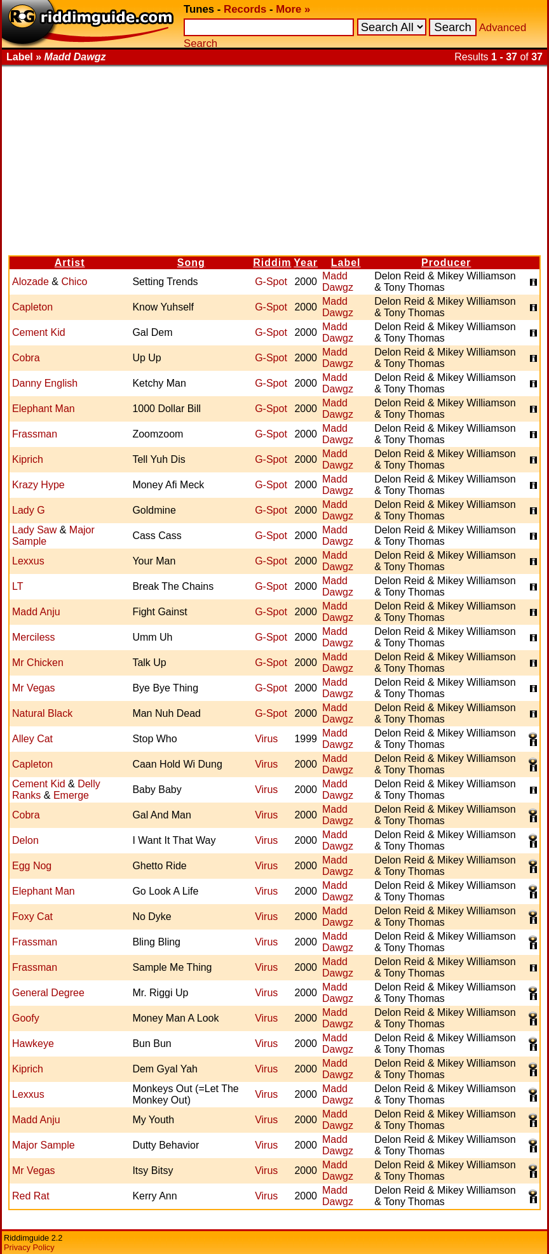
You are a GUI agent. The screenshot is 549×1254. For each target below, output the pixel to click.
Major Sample (43, 1145)
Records (245, 9)
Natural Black (42, 713)
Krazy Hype (38, 484)
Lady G (28, 510)
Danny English (45, 383)
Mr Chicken (38, 662)
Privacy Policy (29, 1247)
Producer (446, 262)
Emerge (71, 795)
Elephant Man (43, 408)
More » (293, 9)
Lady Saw (34, 529)
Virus (266, 738)
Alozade (30, 281)
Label (346, 262)
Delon (25, 840)
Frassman (34, 434)
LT (17, 586)
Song (191, 262)
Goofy (25, 1018)
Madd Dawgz (337, 281)
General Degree (48, 992)
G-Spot (271, 281)
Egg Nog (31, 865)
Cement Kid (38, 332)
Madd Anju (36, 611)
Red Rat (31, 1196)
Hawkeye (33, 1043)
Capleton (32, 307)
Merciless (33, 637)
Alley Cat (32, 738)
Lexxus (28, 561)
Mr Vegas (33, 688)
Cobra (26, 357)
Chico (74, 281)
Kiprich (27, 459)
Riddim (272, 262)
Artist (70, 262)
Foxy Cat (32, 916)
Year (306, 262)
